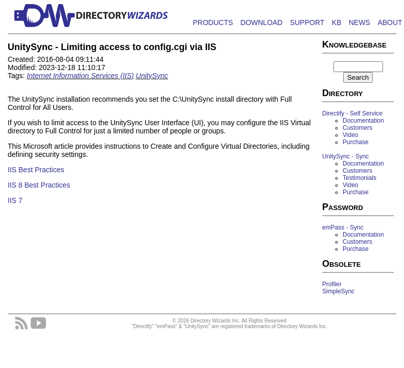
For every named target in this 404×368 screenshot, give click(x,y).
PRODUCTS (213, 22)
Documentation (363, 120)
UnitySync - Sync (345, 156)
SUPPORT (307, 22)
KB (337, 22)
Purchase (356, 142)
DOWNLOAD (261, 22)
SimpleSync (338, 291)
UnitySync (152, 76)
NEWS (359, 22)
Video (350, 135)
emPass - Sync (343, 227)
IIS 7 (15, 200)
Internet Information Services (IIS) (80, 76)
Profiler (332, 284)
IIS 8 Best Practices (39, 185)
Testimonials (359, 177)
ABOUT (389, 22)
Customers (357, 127)
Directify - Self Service (352, 113)
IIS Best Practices (36, 170)
